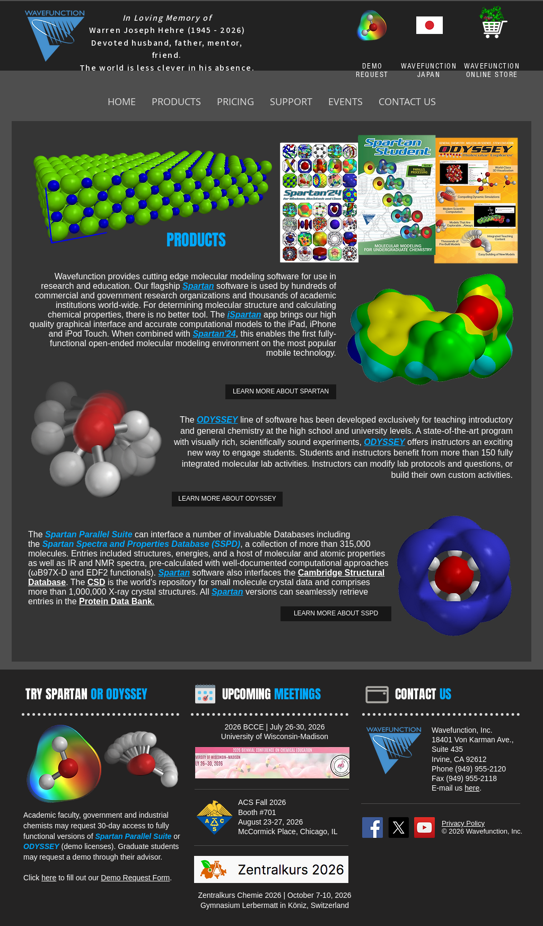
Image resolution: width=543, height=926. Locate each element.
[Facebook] (372, 827)
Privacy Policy (463, 823)
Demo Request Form (135, 877)
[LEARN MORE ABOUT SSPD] (336, 613)
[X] (398, 827)
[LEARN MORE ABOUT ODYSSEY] (227, 499)
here (48, 877)
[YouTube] (424, 827)
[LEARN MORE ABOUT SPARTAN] (280, 391)
